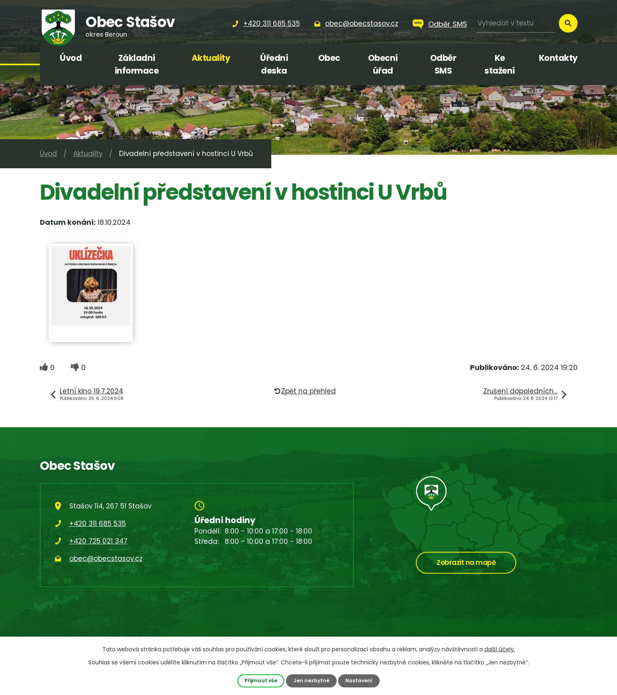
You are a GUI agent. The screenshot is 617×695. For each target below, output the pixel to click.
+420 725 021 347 (98, 541)
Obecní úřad (383, 64)
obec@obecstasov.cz (106, 558)
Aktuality (211, 58)
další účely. (499, 649)
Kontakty (558, 58)
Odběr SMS (447, 24)
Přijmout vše (260, 680)
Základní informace (137, 64)
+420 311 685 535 (97, 523)
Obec (329, 58)
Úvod (71, 58)
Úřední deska (274, 64)
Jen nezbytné (311, 680)
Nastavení (359, 680)
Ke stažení (499, 64)
